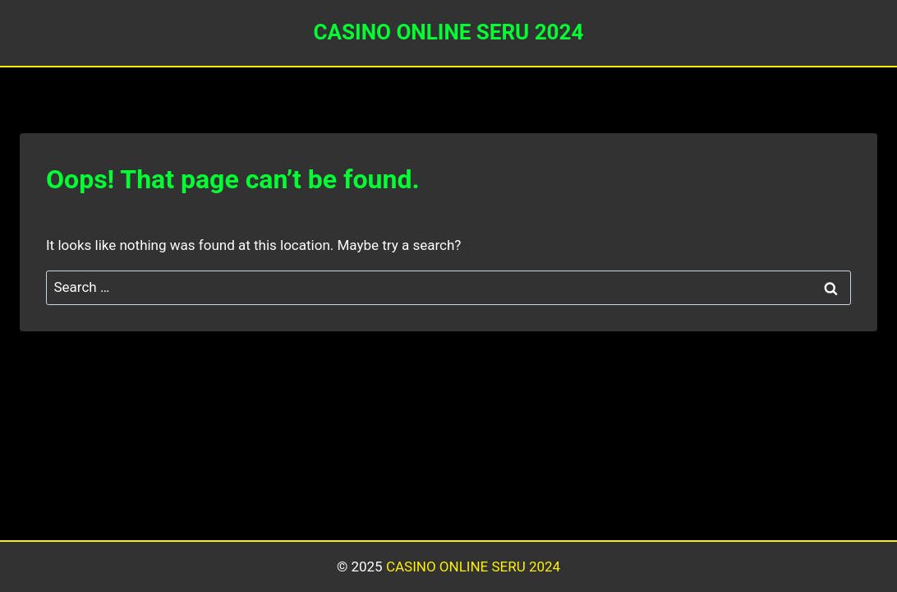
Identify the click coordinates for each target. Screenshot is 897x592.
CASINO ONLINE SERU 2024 (473, 566)
